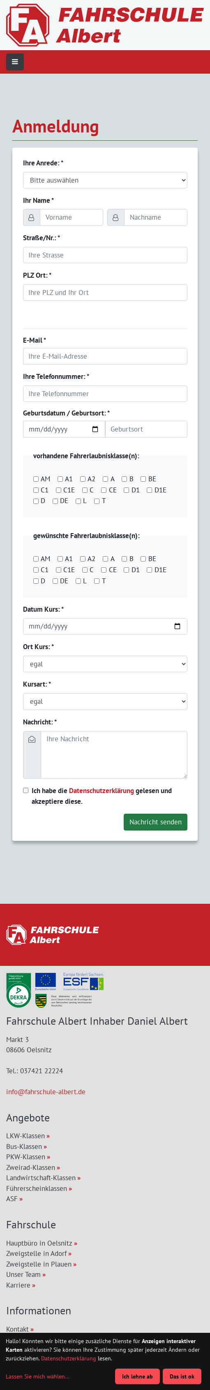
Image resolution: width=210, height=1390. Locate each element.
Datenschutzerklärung (101, 790)
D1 (136, 489)
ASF (12, 1198)
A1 (69, 478)
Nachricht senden (155, 821)
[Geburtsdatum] (64, 429)
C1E (69, 489)
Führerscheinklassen (36, 1188)
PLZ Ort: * (37, 275)
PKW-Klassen (25, 1156)
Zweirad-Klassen (30, 1167)
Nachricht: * (40, 721)
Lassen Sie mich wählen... (37, 1376)
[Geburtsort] (146, 429)
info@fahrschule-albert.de (45, 1091)
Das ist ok (182, 1376)
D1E (160, 489)
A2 (91, 478)
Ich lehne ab (137, 1376)
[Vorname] (71, 217)
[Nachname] (155, 217)
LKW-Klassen (25, 1135)
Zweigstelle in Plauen (39, 1264)
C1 (44, 489)
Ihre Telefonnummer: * (56, 376)
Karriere (18, 1285)
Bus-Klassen (24, 1146)
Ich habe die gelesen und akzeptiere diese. (102, 796)
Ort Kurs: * (38, 646)
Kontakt (17, 1329)
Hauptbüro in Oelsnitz (39, 1243)
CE (113, 489)
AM (45, 478)
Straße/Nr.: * (41, 237)
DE (64, 500)
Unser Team (23, 1274)
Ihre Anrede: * (43, 162)
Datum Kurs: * (43, 609)
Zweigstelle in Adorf (36, 1253)
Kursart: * (37, 684)
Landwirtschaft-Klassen (41, 1177)
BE (152, 478)
